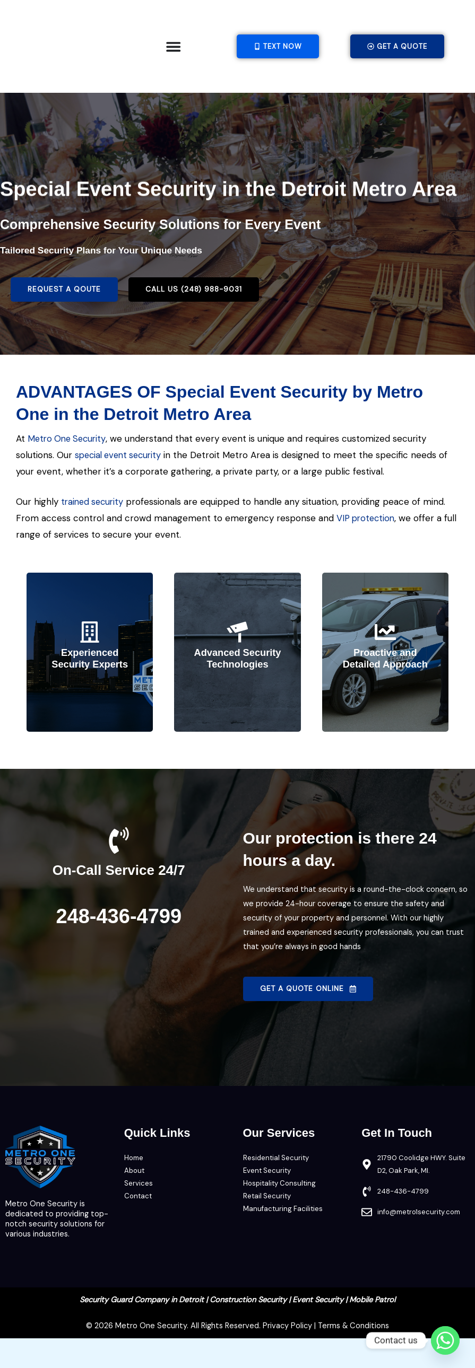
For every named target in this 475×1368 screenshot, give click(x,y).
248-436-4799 (119, 945)
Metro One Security (69, 470)
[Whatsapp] (445, 1340)
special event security (121, 486)
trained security (94, 532)
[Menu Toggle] (173, 46)
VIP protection (367, 548)
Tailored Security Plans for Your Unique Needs (106, 282)
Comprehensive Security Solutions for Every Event (179, 256)
